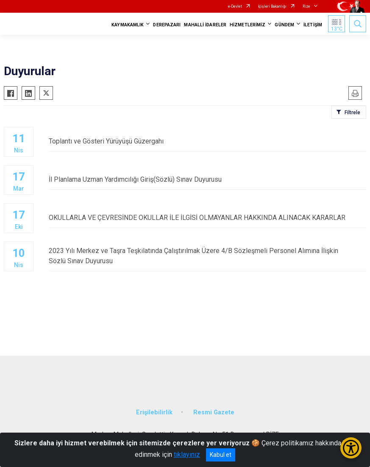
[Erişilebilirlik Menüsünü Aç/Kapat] (351, 448)
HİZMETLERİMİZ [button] (247, 25)
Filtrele (352, 112)
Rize (306, 6)
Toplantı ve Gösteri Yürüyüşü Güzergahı (207, 141)
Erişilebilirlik (154, 412)
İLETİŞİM (312, 25)
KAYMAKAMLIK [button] (127, 25)
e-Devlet (235, 6)
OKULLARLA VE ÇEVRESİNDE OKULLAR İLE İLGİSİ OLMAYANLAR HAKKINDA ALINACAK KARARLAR (207, 218)
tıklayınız (187, 454)
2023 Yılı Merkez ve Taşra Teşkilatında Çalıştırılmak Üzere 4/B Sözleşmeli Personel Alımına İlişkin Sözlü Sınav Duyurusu (207, 256)
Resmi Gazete (213, 412)
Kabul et (220, 454)
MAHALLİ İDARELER (205, 25)
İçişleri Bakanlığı (272, 6)
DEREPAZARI (167, 25)
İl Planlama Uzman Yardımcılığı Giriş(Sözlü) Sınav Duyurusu (207, 179)
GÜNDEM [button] (284, 25)
